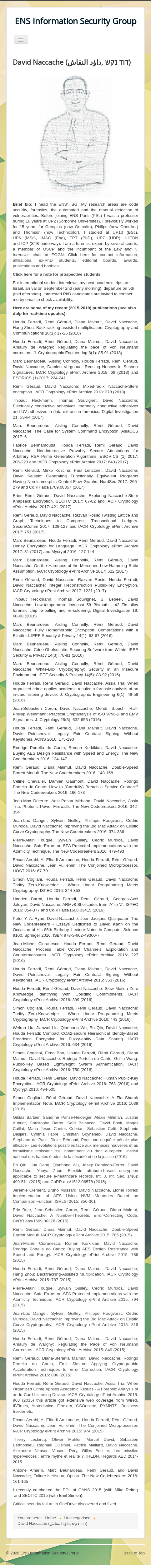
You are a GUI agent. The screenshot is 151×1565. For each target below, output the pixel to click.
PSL (97, 215)
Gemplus (53, 226)
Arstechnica (42, 1405)
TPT (74, 238)
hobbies (51, 266)
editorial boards (99, 260)
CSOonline (86, 1405)
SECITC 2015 (35, 1495)
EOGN (58, 254)
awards (130, 260)
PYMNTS (109, 1405)
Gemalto (82, 226)
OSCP (49, 249)
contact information (118, 254)
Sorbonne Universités (78, 221)
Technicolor (67, 232)
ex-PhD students (57, 260)
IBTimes (20, 1405)
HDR (114, 238)
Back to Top (134, 1553)
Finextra (64, 1405)
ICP (24, 243)
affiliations (22, 260)
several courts (124, 243)
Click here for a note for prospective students (56, 274)
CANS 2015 (90, 1490)
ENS (62, 204)
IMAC (46, 238)
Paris (84, 215)
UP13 (118, 232)
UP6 (17, 238)
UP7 (101, 238)
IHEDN (131, 238)
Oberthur (128, 226)
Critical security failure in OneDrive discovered (55, 1504)
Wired (131, 1400)
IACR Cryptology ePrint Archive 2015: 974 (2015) (75, 1425)
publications (24, 266)
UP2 (52, 221)
